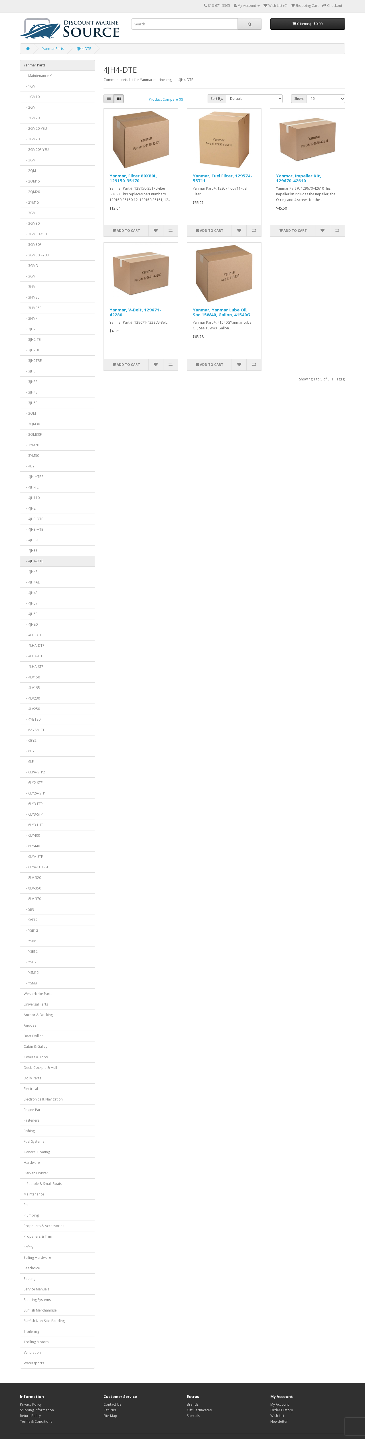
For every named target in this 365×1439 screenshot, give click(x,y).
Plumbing (31, 1215)
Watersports (34, 1363)
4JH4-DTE (83, 48)
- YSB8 (30, 941)
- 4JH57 (31, 603)
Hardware (32, 1162)
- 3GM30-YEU (35, 234)
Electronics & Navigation (43, 1099)
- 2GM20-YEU (35, 128)
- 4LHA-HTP (34, 656)
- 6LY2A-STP (34, 793)
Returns (110, 1410)
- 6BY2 (30, 740)
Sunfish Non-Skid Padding (44, 1320)
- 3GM (30, 212)
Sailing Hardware (37, 1257)
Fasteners (31, 1120)
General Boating (37, 1152)
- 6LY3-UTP (34, 824)
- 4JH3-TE (32, 540)
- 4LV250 (32, 708)
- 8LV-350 (32, 888)
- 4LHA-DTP (34, 645)
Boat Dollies (33, 1035)
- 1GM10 (32, 96)
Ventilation (32, 1352)
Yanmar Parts (53, 48)
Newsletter (279, 1421)
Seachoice (32, 1268)
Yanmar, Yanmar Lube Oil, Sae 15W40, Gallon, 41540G (221, 312)
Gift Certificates (199, 1410)
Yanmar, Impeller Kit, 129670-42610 (298, 178)
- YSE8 (30, 962)
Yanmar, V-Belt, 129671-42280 (135, 312)
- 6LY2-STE (33, 782)
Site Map (110, 1415)
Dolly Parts (32, 1078)
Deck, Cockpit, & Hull (40, 1067)
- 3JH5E (30, 402)
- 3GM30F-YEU (36, 255)
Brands (192, 1404)
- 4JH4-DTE (33, 561)
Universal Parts (36, 1004)
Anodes (30, 1025)
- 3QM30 (32, 423)
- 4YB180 (32, 719)
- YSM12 (31, 972)
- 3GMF (30, 276)
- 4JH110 (32, 497)
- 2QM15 (32, 181)
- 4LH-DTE (33, 635)
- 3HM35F (32, 307)
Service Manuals (36, 1289)
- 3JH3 (30, 371)
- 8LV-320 (32, 877)
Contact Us (112, 1404)
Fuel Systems (34, 1141)
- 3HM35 (32, 297)
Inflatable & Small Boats (43, 1183)
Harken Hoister (36, 1173)
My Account (279, 1404)
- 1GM (30, 86)
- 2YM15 (31, 202)
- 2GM (30, 107)
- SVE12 (31, 919)
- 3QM (30, 413)
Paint (28, 1204)
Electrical (31, 1088)
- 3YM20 (31, 445)
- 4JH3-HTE (33, 529)
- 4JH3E (30, 550)
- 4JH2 (30, 508)
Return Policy (30, 1415)
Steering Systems (37, 1299)
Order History (281, 1410)
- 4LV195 (32, 687)
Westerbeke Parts (38, 993)
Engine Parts (33, 1109)
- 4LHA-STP (34, 666)
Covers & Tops (36, 1057)
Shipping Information (37, 1410)
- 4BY (29, 466)
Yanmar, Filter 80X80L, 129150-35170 (133, 178)
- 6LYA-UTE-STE (37, 867)
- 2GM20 (32, 117)
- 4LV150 (32, 677)
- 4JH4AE (32, 582)
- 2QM (30, 170)
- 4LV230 (32, 698)
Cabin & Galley (35, 1046)
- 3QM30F (33, 434)
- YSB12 (31, 930)
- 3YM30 (31, 455)
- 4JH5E (30, 613)
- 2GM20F (32, 139)
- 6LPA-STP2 (34, 772)
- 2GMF (30, 160)
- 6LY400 (32, 835)
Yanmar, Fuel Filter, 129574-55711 (222, 178)
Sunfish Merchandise (40, 1310)
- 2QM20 (32, 191)
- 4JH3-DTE (33, 518)
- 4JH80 (31, 624)
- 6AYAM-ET (34, 729)
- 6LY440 (32, 846)
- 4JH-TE (31, 487)
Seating (29, 1278)
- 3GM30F (32, 244)
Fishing (29, 1130)
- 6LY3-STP (33, 814)
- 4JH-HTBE (33, 476)
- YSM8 (30, 983)
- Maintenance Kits (39, 75)
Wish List (277, 1415)
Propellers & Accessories (44, 1225)
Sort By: (217, 98)
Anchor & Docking (38, 1014)
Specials (193, 1415)
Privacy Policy (31, 1404)
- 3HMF (30, 318)
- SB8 (29, 909)
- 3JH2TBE (33, 360)
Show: (299, 98)
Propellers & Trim (38, 1236)
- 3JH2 (30, 329)
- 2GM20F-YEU (36, 149)
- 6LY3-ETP (33, 803)
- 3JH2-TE (32, 339)
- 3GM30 (32, 223)
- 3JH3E (30, 381)
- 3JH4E (30, 392)
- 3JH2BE (32, 350)
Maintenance (34, 1194)
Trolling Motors (36, 1341)
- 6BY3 (30, 751)
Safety (28, 1247)
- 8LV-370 (32, 898)
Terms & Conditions (36, 1421)
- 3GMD (31, 265)
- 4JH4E (30, 592)
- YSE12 (31, 951)
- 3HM (30, 286)
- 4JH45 (31, 571)
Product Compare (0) (166, 99)
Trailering (31, 1331)
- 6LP (29, 761)
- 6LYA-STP (33, 856)
